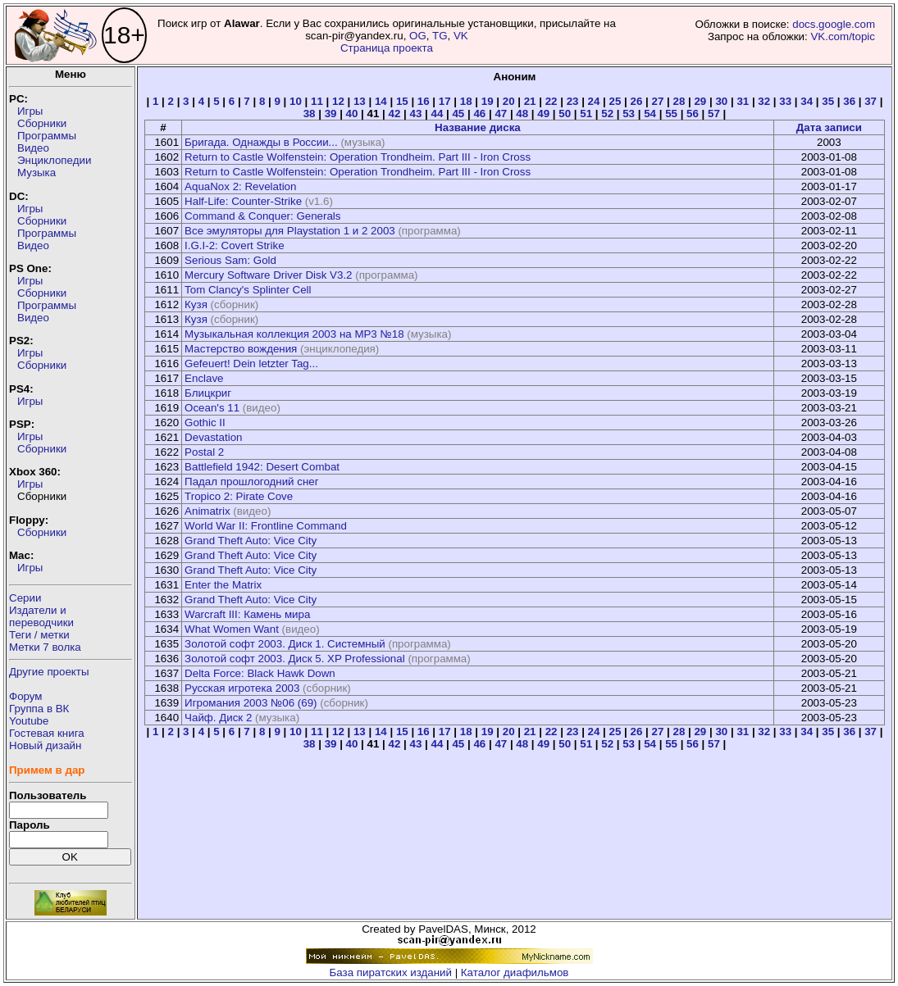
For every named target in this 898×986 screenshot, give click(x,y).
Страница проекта (386, 48)
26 (637, 101)
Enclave (204, 378)
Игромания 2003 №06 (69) (251, 703)
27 (658, 101)
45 (458, 113)
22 (551, 101)
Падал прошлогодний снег (251, 481)
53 (628, 113)
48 (522, 113)
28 (678, 101)
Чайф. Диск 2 (218, 717)
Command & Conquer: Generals (262, 216)
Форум (26, 696)
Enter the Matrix (223, 585)
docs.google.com (833, 24)
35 (828, 101)
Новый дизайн (45, 745)
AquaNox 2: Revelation (240, 186)
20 (509, 101)
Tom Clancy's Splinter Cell (248, 290)
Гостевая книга (46, 733)
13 (359, 101)
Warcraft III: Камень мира (247, 614)
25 (615, 101)
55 (671, 113)
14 (381, 101)
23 (573, 101)
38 (309, 113)
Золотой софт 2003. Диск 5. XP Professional (295, 658)
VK (461, 36)
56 (692, 113)
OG (417, 36)
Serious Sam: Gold (230, 260)
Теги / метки (39, 635)
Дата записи (829, 127)
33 (785, 101)
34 (806, 101)
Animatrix (207, 511)
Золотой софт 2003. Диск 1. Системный (285, 644)
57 (714, 113)
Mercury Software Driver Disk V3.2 (268, 275)
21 (530, 101)
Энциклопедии (54, 160)
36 (849, 101)
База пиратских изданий (391, 972)
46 (479, 113)
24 (594, 101)
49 (543, 113)
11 (317, 101)
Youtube (28, 721)
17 (445, 101)
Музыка (36, 172)
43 (416, 113)
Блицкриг (208, 393)
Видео (33, 148)
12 (338, 101)
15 (402, 101)
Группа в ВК (39, 708)
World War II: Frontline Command (266, 526)
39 (331, 113)
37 (870, 101)
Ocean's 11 (212, 408)
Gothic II (205, 422)
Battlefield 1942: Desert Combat (262, 467)
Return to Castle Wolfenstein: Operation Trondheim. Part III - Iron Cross (358, 157)
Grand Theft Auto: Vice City (251, 540)
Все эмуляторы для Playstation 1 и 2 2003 (290, 231)
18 (466, 101)
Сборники (41, 123)
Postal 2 (204, 452)
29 (700, 101)
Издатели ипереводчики (41, 616)
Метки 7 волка (45, 647)
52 (607, 113)
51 (586, 113)
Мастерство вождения (241, 349)
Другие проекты (49, 672)
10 (295, 101)
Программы (46, 135)
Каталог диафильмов (515, 972)
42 (395, 113)
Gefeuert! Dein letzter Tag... (251, 363)
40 (352, 113)
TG (440, 36)
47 (501, 113)
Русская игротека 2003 (242, 688)
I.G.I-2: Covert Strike (234, 245)
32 (764, 101)
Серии (25, 598)
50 (564, 113)
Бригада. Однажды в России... (261, 142)
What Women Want (232, 629)
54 (650, 113)
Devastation (213, 437)
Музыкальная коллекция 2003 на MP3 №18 (294, 334)
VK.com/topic (842, 36)
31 (742, 101)
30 (721, 101)
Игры (30, 111)
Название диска (478, 127)
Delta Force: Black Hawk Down (260, 673)
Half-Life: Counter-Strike (243, 201)
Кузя (196, 304)
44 (437, 113)
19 (487, 101)
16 (423, 101)
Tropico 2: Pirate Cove (239, 496)
